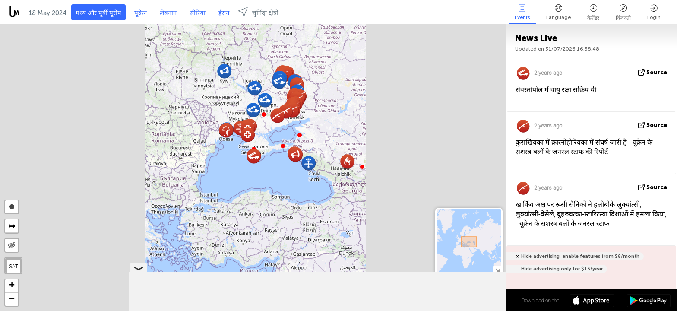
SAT (13, 266)
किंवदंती (623, 12)
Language (558, 12)
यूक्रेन (140, 13)
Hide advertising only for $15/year (562, 269)
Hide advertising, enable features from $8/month (580, 256)
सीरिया (198, 13)
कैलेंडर (593, 12)
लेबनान (168, 13)
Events (522, 12)
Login (654, 12)
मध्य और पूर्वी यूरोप (98, 13)
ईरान (223, 13)
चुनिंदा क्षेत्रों (258, 12)
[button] (264, 114)
